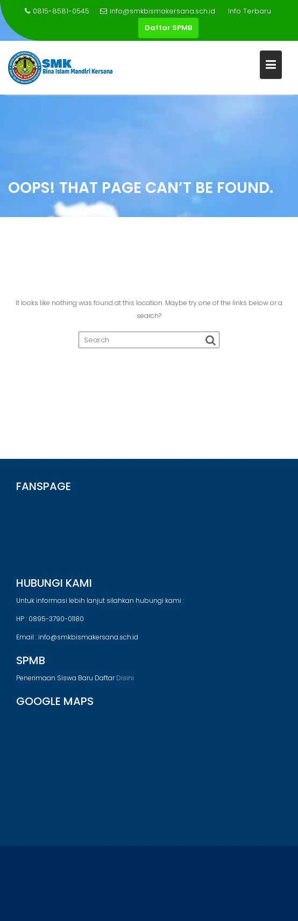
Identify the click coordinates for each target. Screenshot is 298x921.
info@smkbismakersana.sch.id (157, 11)
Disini (125, 677)
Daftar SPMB (168, 28)
